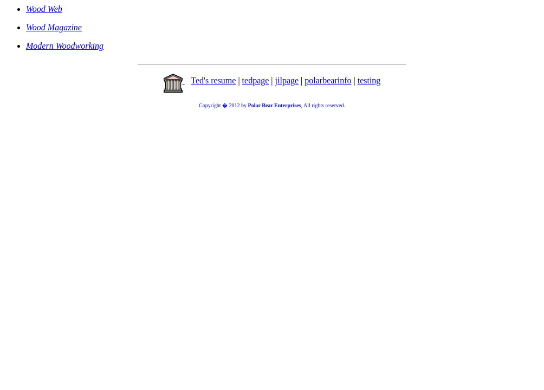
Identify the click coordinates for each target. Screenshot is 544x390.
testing (369, 80)
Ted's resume (213, 80)
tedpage (255, 80)
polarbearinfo (328, 80)
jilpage (287, 80)
